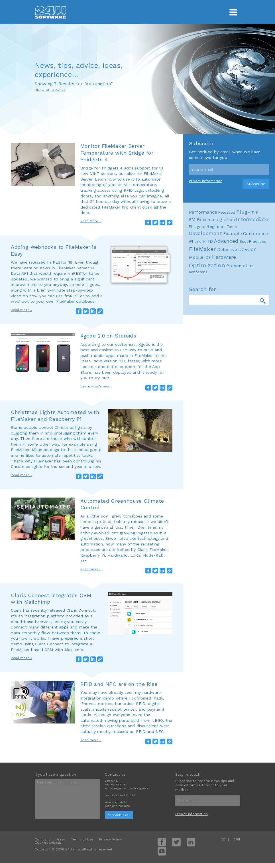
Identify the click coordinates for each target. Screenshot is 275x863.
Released (226, 212)
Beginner (215, 226)
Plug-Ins (247, 212)
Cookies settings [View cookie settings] (48, 842)
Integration (223, 219)
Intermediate (252, 219)
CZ (223, 839)
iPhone (195, 241)
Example (232, 233)
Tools (232, 227)
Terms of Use (82, 839)
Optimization (207, 265)
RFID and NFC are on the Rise (119, 684)
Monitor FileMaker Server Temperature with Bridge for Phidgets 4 (116, 152)
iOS (208, 257)
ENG (237, 839)
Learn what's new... (96, 386)
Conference (255, 233)
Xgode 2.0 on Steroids (108, 336)
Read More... (90, 221)
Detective (227, 249)
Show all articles (50, 90)
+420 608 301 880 (117, 806)
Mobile (196, 257)
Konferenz (198, 272)
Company (42, 839)
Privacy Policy (110, 839)
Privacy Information (205, 181)
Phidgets (197, 227)
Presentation (240, 265)
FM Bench (199, 219)
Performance (203, 212)
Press (60, 839)
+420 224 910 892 (122, 795)
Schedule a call (119, 814)
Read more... (21, 310)
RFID (208, 241)
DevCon (247, 249)
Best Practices (253, 241)
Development (205, 233)
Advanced (226, 241)
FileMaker (202, 249)
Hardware (224, 257)
